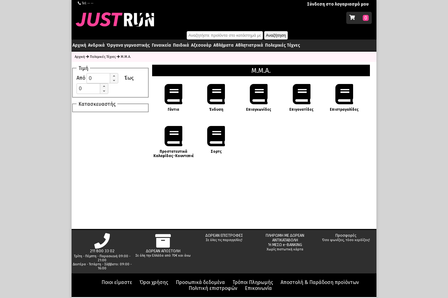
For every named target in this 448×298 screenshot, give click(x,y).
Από (81, 78)
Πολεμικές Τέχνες (282, 45)
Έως (129, 78)
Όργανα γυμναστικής (128, 45)
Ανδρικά (96, 45)
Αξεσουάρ (201, 45)
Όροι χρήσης (154, 282)
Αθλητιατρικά (249, 45)
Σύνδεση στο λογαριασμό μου (338, 4)
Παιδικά (181, 45)
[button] (114, 75)
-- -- (90, 3)
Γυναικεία (161, 45)
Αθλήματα (223, 45)
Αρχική (79, 45)
